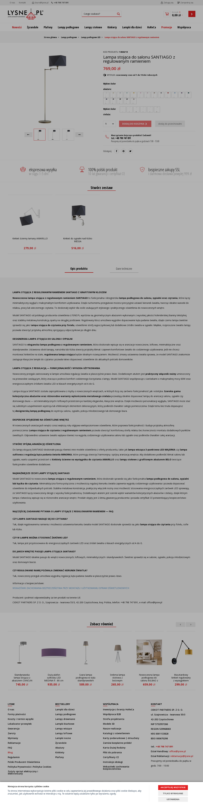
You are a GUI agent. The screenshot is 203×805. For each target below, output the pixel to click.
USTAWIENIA (173, 799)
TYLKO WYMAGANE (173, 793)
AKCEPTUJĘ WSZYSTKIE (173, 787)
